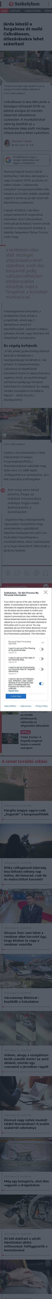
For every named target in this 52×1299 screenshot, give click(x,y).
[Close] (46, 593)
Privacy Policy (41, 706)
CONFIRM (16, 696)
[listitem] (26, 643)
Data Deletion (10, 706)
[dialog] (26, 649)
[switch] (41, 649)
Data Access (25, 706)
